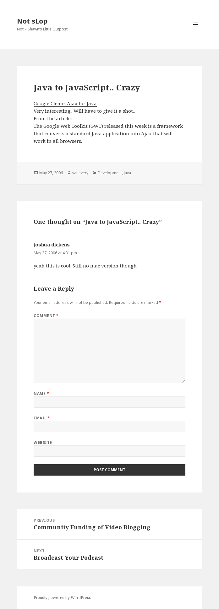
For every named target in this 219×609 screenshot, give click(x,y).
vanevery (80, 172)
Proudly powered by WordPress (62, 597)
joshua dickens (52, 244)
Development (110, 172)
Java (127, 172)
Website (43, 442)
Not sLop (32, 20)
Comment (46, 315)
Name (41, 393)
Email (42, 418)
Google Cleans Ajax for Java (65, 103)
